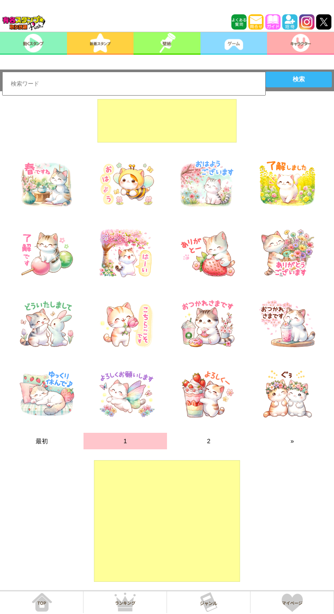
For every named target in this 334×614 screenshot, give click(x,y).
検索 (299, 79)
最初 (42, 441)
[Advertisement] (167, 121)
